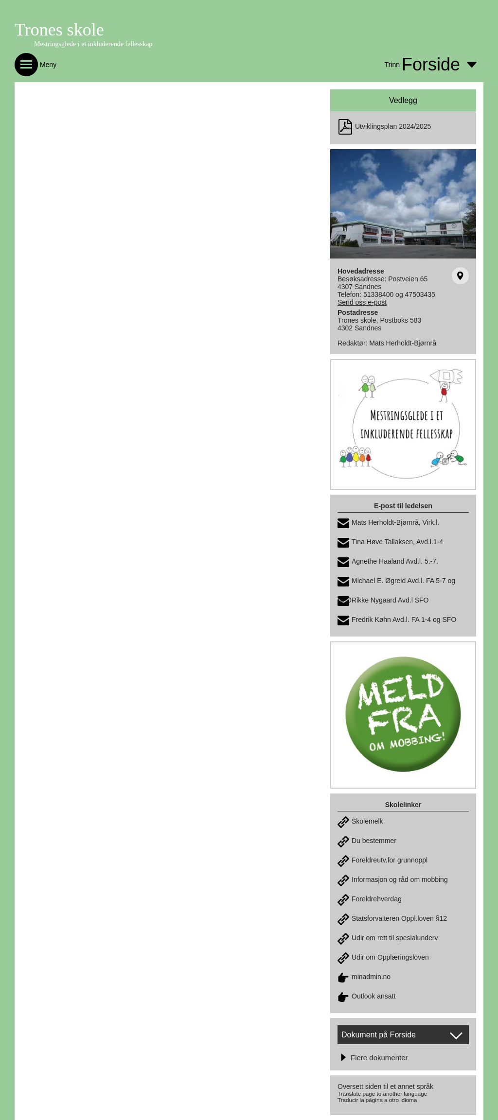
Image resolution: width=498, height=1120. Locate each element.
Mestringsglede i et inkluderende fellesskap (93, 44)
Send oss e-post (362, 302)
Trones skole (59, 29)
